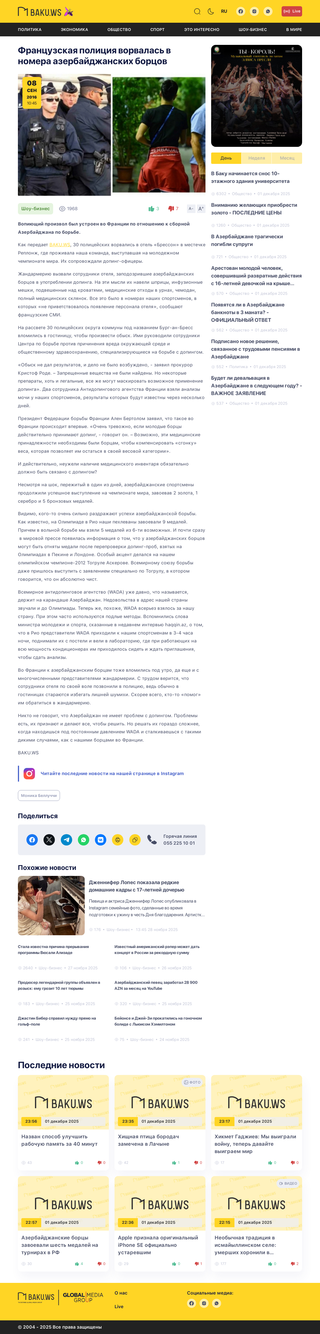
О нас (121, 1293)
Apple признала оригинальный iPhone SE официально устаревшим (158, 1245)
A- (191, 208)
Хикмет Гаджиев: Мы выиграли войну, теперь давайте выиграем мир (255, 1143)
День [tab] (226, 158)
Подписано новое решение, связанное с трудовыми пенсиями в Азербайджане (255, 349)
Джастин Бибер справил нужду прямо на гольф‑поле (57, 1021)
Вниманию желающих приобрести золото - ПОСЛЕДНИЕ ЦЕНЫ (254, 209)
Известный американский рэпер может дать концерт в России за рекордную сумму (157, 949)
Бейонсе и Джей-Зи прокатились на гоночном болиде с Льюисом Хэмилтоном (158, 1021)
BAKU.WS (59, 244)
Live (291, 11)
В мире (294, 29)
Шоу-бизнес (253, 29)
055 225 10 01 (179, 843)
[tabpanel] (256, 288)
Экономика (74, 29)
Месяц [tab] (287, 158)
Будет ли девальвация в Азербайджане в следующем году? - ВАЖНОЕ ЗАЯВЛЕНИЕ (256, 385)
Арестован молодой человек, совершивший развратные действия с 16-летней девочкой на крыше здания (256, 276)
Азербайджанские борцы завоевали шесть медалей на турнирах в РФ (59, 1245)
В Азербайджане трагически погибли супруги (247, 240)
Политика (29, 29)
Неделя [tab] (256, 158)
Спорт (157, 29)
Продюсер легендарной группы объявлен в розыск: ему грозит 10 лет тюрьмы (59, 985)
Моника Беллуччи (39, 795)
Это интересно (201, 29)
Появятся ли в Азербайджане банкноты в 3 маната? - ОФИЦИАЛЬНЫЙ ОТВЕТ (247, 312)
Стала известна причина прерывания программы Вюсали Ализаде (53, 949)
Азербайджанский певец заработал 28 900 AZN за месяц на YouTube (156, 985)
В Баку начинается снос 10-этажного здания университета (250, 177)
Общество (119, 29)
